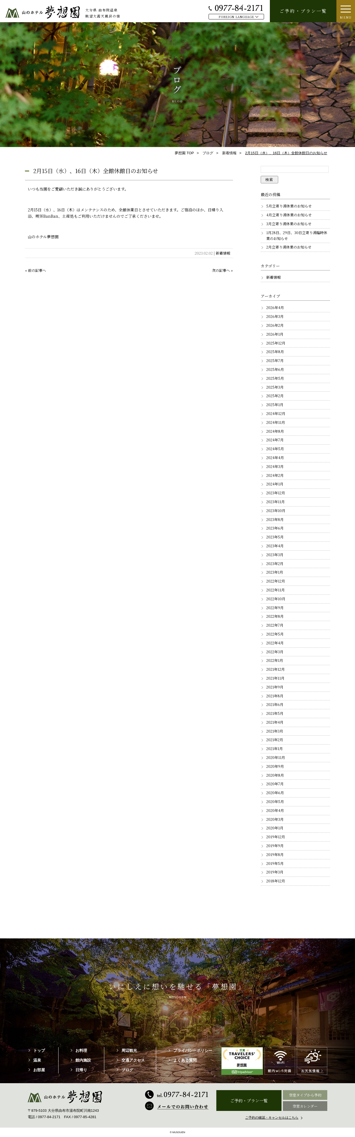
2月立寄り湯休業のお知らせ (288, 247)
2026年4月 (275, 307)
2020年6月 (275, 792)
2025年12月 (275, 343)
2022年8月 (275, 616)
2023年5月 (275, 537)
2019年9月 (275, 845)
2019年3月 (274, 872)
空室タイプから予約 (305, 1095)
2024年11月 (275, 422)
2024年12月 (275, 413)
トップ (39, 1050)
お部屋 (39, 1070)
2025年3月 (275, 387)
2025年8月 (275, 351)
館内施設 (83, 1060)
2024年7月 (275, 439)
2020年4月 (275, 810)
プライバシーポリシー (192, 1050)
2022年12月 (275, 581)
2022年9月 (275, 607)
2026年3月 (275, 316)
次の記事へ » (222, 270)
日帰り (81, 1070)
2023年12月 (275, 492)
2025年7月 (275, 360)
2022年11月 (275, 589)
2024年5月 (275, 448)
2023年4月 (275, 545)
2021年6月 (274, 704)
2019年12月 (275, 836)
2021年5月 (274, 713)
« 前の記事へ (35, 270)
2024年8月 (275, 431)
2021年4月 (274, 722)
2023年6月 (275, 528)
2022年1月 (274, 660)
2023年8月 (275, 519)
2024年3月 (275, 466)
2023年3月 (274, 554)
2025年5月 (275, 378)
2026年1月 (274, 334)
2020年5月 (275, 801)
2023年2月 (274, 563)
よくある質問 (185, 1060)
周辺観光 (129, 1050)
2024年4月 (275, 457)
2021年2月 (274, 739)
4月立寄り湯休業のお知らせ (289, 214)
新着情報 (223, 253)
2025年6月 (275, 369)
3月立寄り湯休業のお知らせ (288, 223)
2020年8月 (275, 775)
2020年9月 (275, 766)
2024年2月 (275, 475)
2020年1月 (274, 827)
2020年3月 (275, 819)
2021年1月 (274, 748)
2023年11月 (275, 501)
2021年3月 (274, 731)
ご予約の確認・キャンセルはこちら (271, 1118)
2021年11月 (275, 678)
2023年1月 (274, 572)
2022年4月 (275, 642)
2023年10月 (275, 510)
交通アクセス (133, 1060)
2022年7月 (274, 625)
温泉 (37, 1060)
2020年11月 (275, 757)
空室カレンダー (305, 1106)
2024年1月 (274, 484)
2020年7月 (275, 783)
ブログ (127, 1070)
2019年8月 (275, 854)
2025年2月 (275, 395)
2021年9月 (274, 687)
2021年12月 (275, 669)
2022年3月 (274, 651)
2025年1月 (274, 404)
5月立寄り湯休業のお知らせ (289, 206)
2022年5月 (275, 634)
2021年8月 (274, 695)
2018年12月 (275, 880)
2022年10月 (275, 598)
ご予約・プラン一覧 (303, 11)
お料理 (81, 1050)
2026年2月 (275, 325)
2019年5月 (275, 863)
